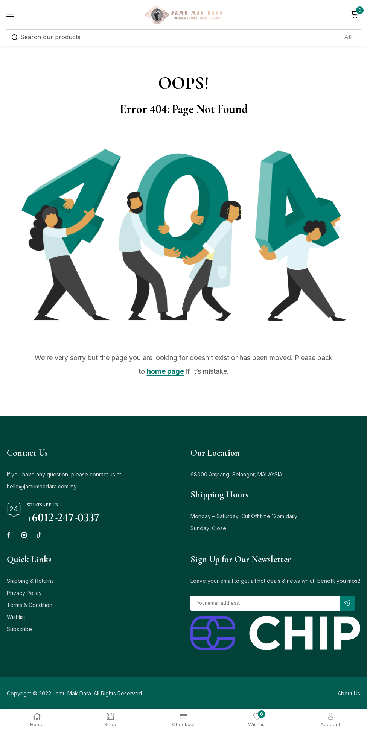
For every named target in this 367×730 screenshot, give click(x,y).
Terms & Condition (29, 605)
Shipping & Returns (30, 581)
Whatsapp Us (42, 505)
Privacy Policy (24, 593)
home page (165, 371)
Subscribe (19, 629)
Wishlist (16, 617)
